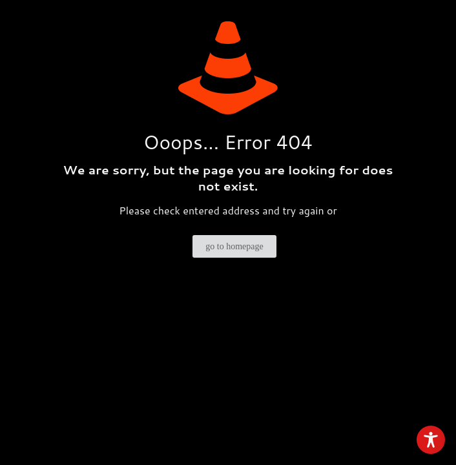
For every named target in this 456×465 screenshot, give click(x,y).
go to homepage (234, 246)
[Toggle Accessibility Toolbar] (430, 439)
